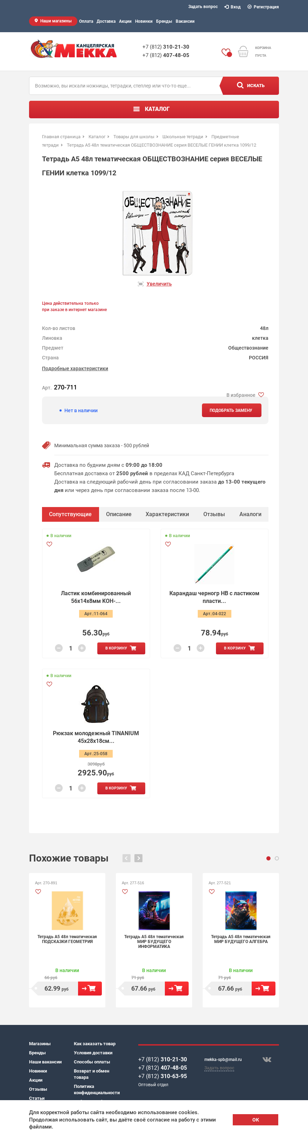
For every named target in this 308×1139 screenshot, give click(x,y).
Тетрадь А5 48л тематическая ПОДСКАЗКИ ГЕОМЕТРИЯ (67, 939)
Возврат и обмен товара (91, 1074)
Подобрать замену (231, 410)
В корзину (116, 648)
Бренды (164, 21)
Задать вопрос (203, 6)
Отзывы (38, 1089)
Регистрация (263, 7)
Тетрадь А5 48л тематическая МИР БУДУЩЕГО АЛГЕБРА (241, 939)
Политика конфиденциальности (96, 1089)
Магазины (40, 1043)
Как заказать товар (94, 1043)
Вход (233, 7)
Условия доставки (93, 1052)
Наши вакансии (45, 1061)
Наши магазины (56, 21)
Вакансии (185, 21)
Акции (125, 21)
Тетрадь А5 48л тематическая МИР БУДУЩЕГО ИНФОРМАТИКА (154, 941)
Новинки (144, 21)
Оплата (86, 21)
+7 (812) (165, 47)
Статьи (36, 1098)
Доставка (106, 21)
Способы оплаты (92, 1061)
